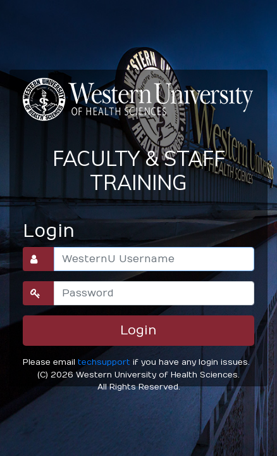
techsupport (104, 362)
